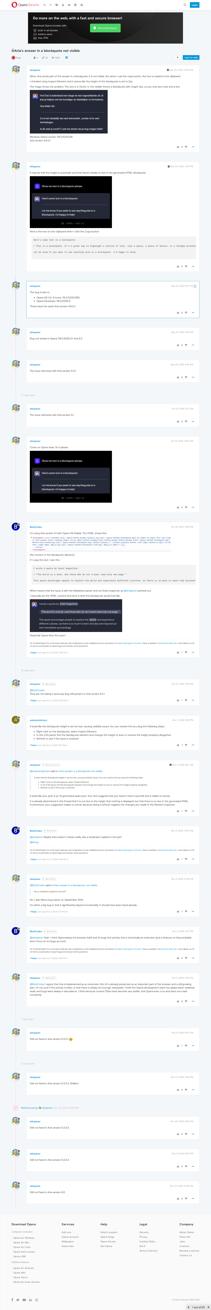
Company (186, 1224)
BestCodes (36, 527)
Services (68, 1224)
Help (104, 1224)
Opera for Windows (23, 1238)
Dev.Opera (106, 1246)
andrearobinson (38, 720)
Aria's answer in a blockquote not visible (80, 771)
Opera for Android (23, 1268)
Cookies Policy (147, 1241)
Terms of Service (148, 1250)
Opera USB (19, 1256)
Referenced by (29, 1107)
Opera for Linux (21, 1247)
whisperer (35, 70)
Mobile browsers (20, 1262)
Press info (185, 1237)
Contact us (186, 1255)
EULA (142, 1246)
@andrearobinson (51, 765)
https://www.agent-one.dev (129, 643)
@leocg (34, 842)
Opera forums (108, 1241)
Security (144, 1232)
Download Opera (107, 28)
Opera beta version (24, 1251)
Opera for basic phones (26, 1282)
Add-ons (66, 1232)
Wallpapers (68, 1241)
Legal (143, 1224)
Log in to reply (191, 57)
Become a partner (189, 1250)
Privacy (143, 1237)
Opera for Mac (21, 1242)
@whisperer (130, 590)
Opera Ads (68, 1246)
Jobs (182, 1241)
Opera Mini (19, 1272)
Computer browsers (22, 1231)
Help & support (109, 1232)
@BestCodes (49, 684)
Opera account (70, 1237)
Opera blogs (107, 1237)
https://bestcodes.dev (167, 643)
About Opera (187, 1232)
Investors (185, 1246)
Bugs (18, 57)
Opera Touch (20, 1277)
